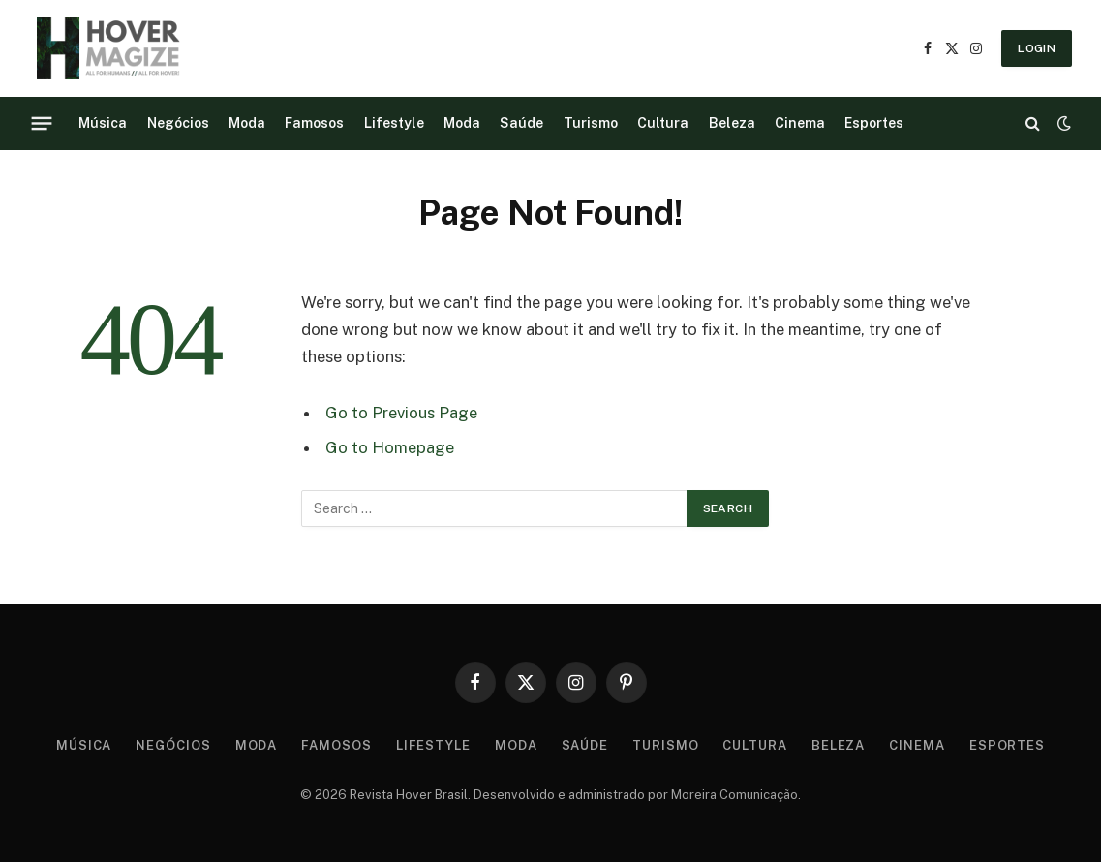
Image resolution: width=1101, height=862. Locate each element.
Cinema (800, 123)
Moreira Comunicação (734, 794)
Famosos (314, 123)
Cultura (662, 123)
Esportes (873, 123)
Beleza (732, 123)
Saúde (521, 123)
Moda (247, 123)
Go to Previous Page (401, 412)
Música (102, 123)
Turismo (591, 123)
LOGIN (1036, 48)
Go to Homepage (389, 447)
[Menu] (42, 123)
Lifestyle (394, 123)
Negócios (178, 123)
